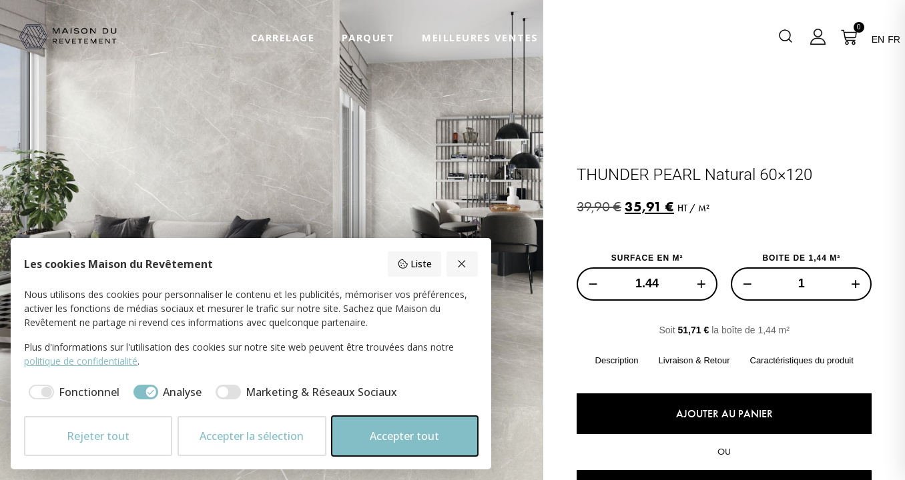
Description (616, 360)
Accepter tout (404, 436)
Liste (414, 263)
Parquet (368, 37)
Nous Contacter (618, 37)
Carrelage (283, 37)
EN (878, 39)
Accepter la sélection (252, 436)
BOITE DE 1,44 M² (801, 258)
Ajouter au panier (723, 413)
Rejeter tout (98, 436)
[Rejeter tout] (462, 264)
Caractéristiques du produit (801, 360)
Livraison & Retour (693, 360)
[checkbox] (71, 392)
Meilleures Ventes (480, 37)
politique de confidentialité (80, 361)
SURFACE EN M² (647, 258)
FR (894, 39)
